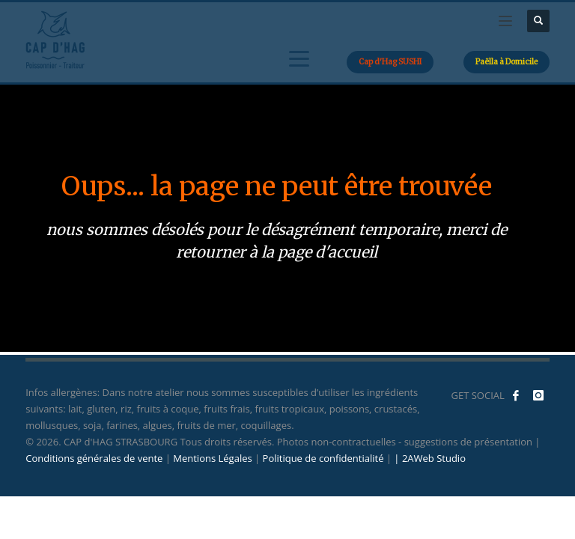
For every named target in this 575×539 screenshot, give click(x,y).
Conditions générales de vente (93, 458)
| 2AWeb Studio (430, 458)
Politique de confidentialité (323, 458)
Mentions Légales (212, 458)
